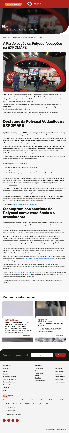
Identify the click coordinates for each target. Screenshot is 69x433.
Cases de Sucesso (9, 382)
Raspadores (58, 374)
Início (4, 37)
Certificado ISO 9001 (9, 379)
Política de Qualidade (10, 376)
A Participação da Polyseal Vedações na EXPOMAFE (27, 37)
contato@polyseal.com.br (13, 414)
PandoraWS (62, 429)
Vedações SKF (59, 379)
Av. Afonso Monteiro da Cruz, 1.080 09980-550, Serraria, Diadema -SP (27, 404)
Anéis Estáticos (59, 371)
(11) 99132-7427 (10, 411)
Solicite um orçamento (13, 4)
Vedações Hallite (60, 376)
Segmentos (6, 368)
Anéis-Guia (58, 368)
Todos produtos (60, 382)
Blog (9, 37)
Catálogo (6, 387)
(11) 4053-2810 (10, 407)
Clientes (5, 374)
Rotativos (38, 378)
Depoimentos (7, 385)
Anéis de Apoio (40, 380)
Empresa (5, 371)
